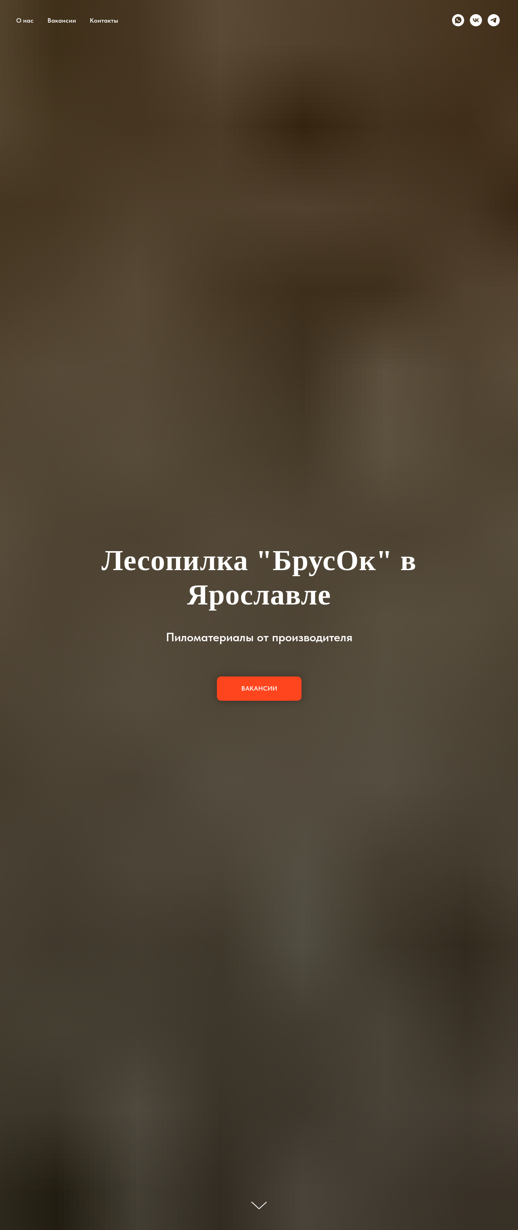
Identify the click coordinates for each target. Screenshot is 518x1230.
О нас (25, 20)
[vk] (476, 20)
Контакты (104, 20)
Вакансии (61, 20)
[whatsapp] (458, 20)
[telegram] (494, 20)
